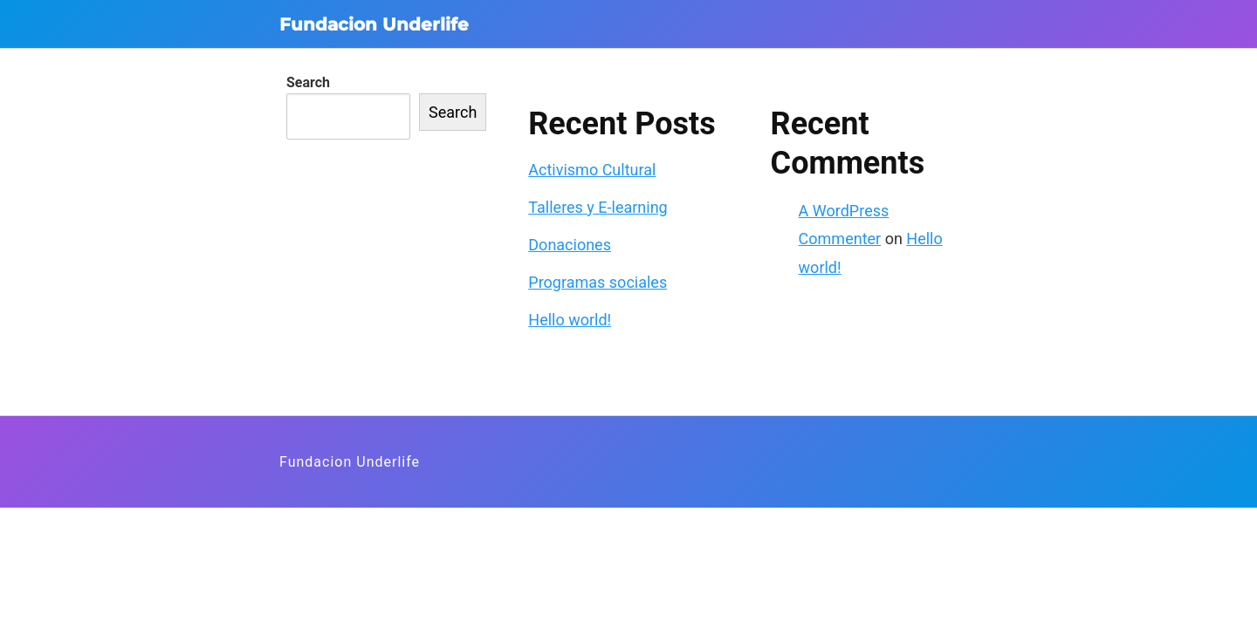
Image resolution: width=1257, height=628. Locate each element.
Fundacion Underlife (374, 24)
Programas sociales (597, 282)
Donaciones (569, 245)
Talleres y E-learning (597, 207)
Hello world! (569, 320)
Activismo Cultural (592, 169)
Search (308, 82)
